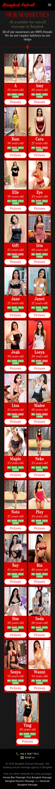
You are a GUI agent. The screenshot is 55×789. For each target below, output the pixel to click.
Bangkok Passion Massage (19, 781)
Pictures (15, 102)
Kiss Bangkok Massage (39, 777)
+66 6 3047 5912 (29, 753)
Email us (30, 757)
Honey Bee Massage (14, 777)
